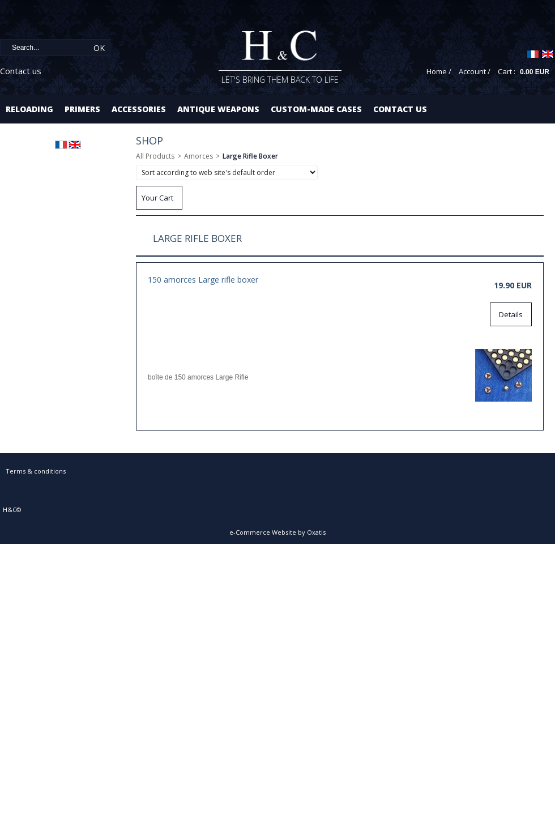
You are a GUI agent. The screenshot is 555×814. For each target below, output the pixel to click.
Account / (474, 71)
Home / (438, 71)
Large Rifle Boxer (250, 156)
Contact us (20, 70)
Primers (82, 109)
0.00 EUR (534, 72)
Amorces (198, 156)
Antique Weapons (218, 109)
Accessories (139, 109)
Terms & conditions (36, 471)
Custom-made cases (316, 109)
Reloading (29, 109)
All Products (155, 156)
